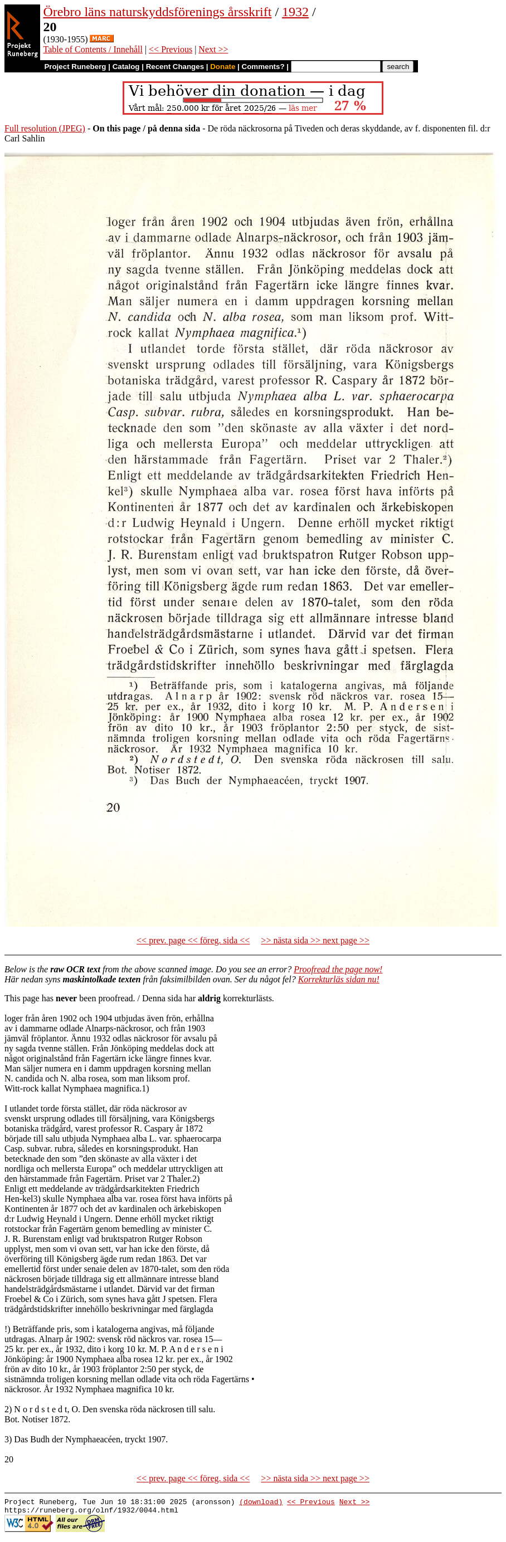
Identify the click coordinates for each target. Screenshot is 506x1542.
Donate (222, 66)
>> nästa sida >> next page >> (315, 940)
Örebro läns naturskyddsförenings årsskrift (157, 11)
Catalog (126, 66)
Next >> (213, 49)
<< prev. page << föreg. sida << (193, 940)
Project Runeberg (75, 66)
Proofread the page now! (338, 969)
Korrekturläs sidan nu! (339, 979)
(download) (261, 1503)
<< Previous (170, 49)
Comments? (263, 66)
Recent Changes (175, 66)
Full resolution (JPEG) (44, 128)
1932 (295, 11)
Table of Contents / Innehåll (92, 49)
